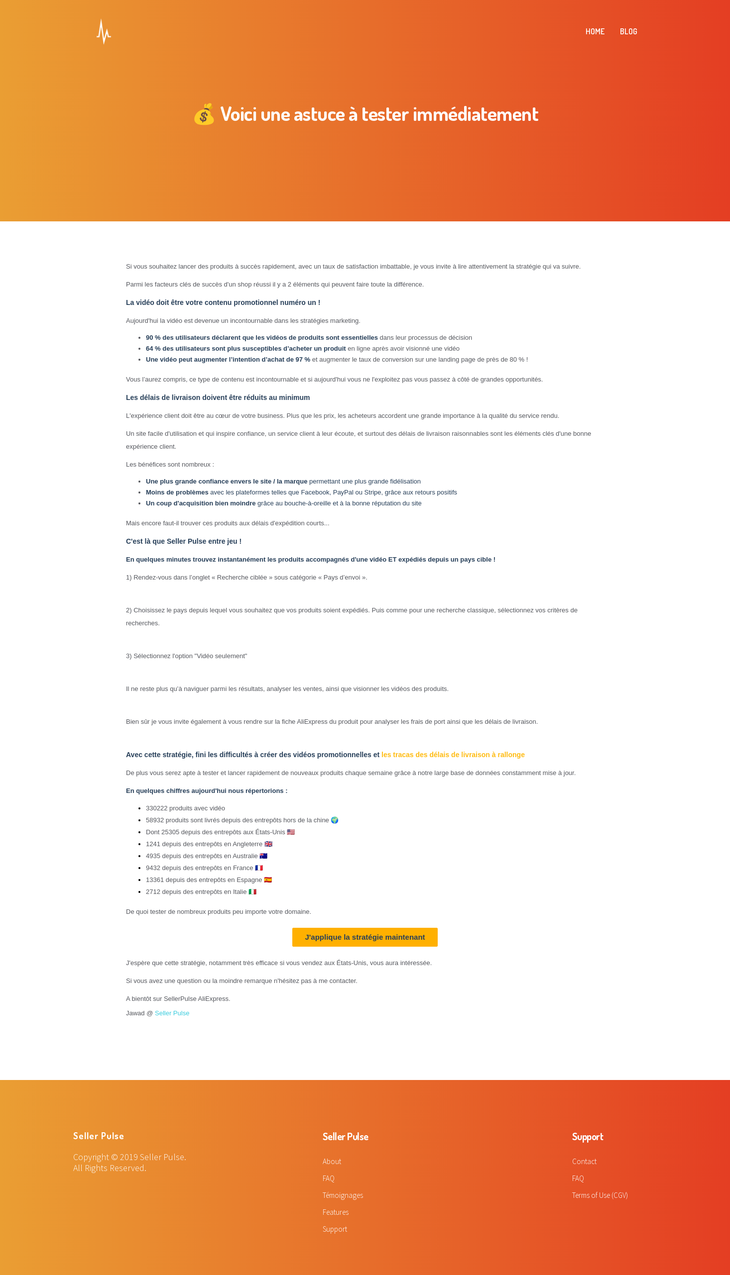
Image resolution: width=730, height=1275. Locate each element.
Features (337, 1210)
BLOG (628, 31)
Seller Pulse (172, 1013)
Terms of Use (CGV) (602, 1194)
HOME (595, 31)
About (332, 1161)
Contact (585, 1161)
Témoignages (345, 1194)
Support (336, 1227)
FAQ (329, 1177)
